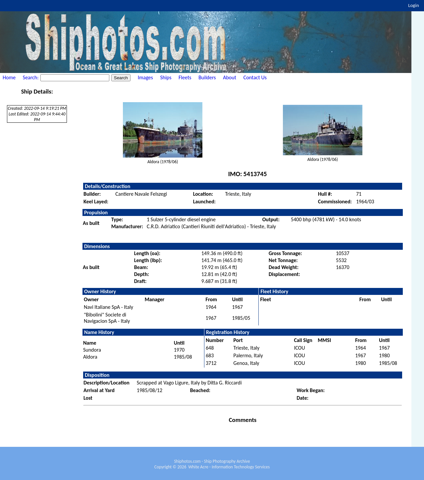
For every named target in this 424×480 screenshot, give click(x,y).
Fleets (185, 77)
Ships (165, 77)
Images (145, 77)
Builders (207, 77)
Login (413, 5)
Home (9, 77)
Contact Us (255, 77)
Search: (31, 77)
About (229, 77)
